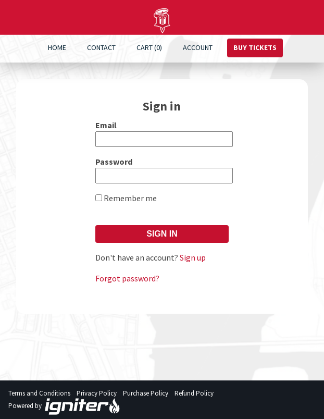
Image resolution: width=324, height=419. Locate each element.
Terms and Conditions (39, 393)
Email (106, 125)
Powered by (64, 406)
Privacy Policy (97, 393)
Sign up (193, 257)
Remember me (130, 198)
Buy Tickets (255, 47)
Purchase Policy (145, 393)
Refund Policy (194, 393)
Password (113, 161)
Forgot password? (127, 278)
